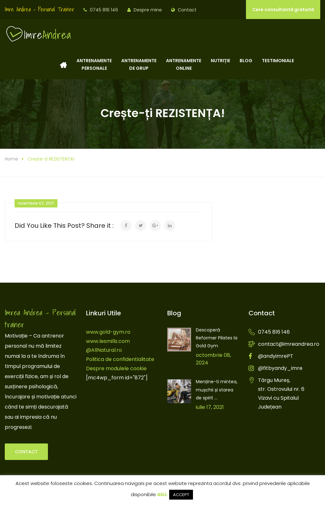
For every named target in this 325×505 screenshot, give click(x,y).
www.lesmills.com (108, 341)
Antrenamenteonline (183, 64)
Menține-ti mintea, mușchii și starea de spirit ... (216, 389)
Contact (187, 10)
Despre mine (148, 10)
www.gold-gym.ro (108, 332)
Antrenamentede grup (138, 64)
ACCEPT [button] (181, 495)
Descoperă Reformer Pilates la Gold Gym (216, 338)
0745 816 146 (104, 10)
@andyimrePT (275, 356)
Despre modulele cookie (116, 368)
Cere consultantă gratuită (283, 9)
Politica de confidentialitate (120, 359)
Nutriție (220, 64)
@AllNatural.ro (104, 350)
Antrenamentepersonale (94, 64)
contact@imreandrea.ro (288, 344)
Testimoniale (278, 64)
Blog (246, 64)
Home (11, 159)
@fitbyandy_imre (280, 368)
